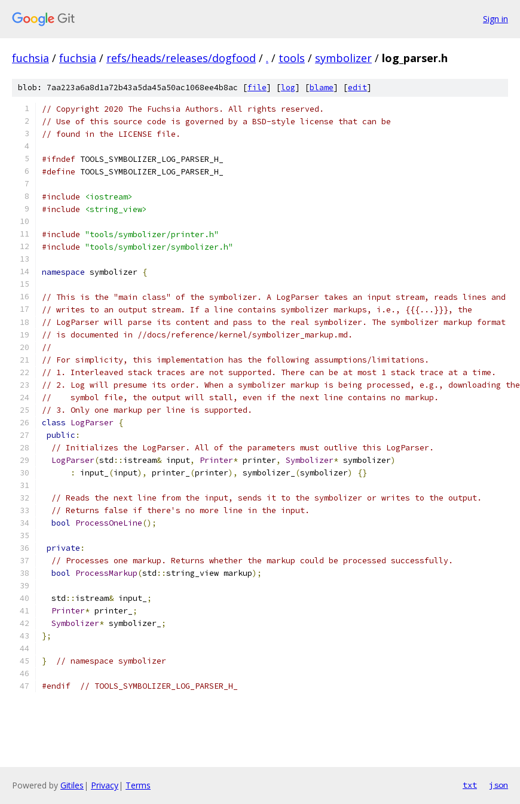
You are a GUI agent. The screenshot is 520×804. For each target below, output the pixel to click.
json (498, 785)
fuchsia (30, 58)
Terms (138, 785)
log (288, 87)
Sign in (495, 18)
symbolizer (343, 58)
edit (357, 87)
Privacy (104, 785)
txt (470, 785)
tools (292, 58)
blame (322, 87)
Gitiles (72, 785)
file (257, 87)
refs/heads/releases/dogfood (181, 58)
